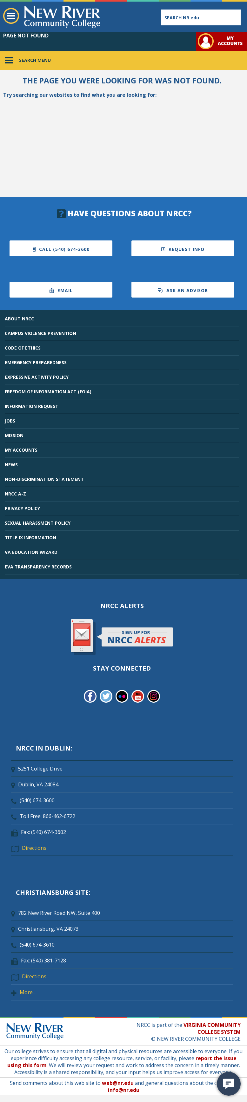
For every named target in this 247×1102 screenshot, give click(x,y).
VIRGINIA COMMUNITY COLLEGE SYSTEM (212, 1028)
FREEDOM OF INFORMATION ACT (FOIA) (48, 392)
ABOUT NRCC (19, 319)
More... (28, 992)
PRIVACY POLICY (22, 508)
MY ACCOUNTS (21, 450)
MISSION (14, 435)
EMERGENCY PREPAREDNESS (36, 362)
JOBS (10, 421)
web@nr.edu (118, 1082)
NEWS (11, 465)
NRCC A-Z (15, 494)
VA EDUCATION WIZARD (31, 552)
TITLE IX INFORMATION (30, 538)
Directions (34, 847)
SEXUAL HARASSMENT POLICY (37, 523)
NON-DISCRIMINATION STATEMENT (44, 479)
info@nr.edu (123, 1089)
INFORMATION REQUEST (31, 406)
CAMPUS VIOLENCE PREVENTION (40, 333)
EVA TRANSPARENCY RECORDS (38, 567)
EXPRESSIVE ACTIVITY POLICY (37, 377)
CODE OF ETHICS (23, 348)
